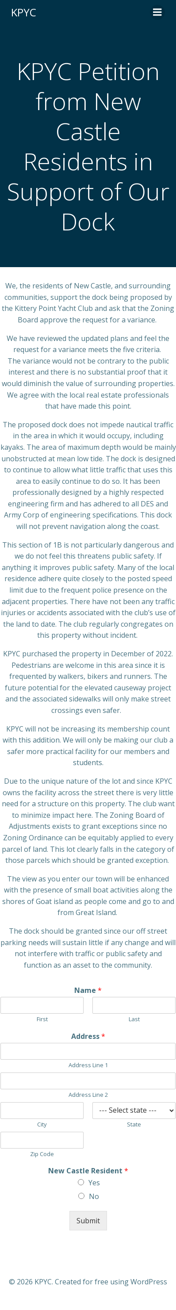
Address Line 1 (88, 1065)
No (94, 1196)
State (134, 1124)
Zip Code (42, 1154)
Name (88, 990)
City (42, 1124)
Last (134, 1019)
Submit (88, 1221)
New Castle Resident (88, 1171)
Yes (94, 1182)
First (42, 1019)
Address (88, 1036)
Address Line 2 (88, 1095)
